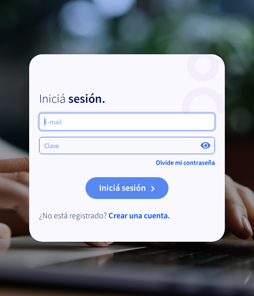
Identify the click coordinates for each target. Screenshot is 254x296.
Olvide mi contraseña (185, 162)
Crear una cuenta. (138, 215)
